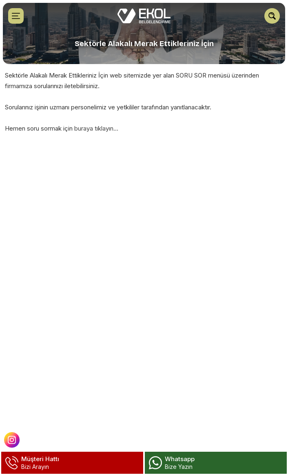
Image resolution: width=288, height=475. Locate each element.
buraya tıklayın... (96, 128)
